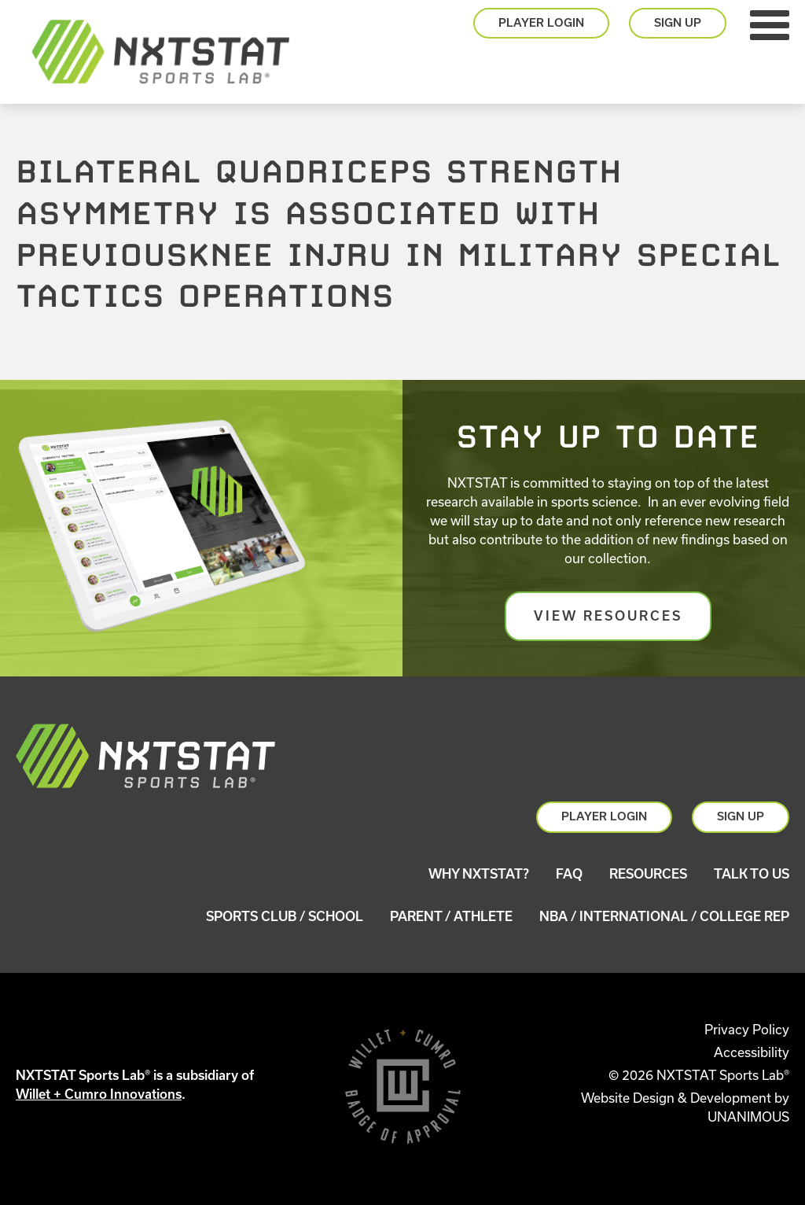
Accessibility (751, 1052)
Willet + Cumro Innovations (99, 1094)
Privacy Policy (746, 1029)
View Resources (608, 616)
